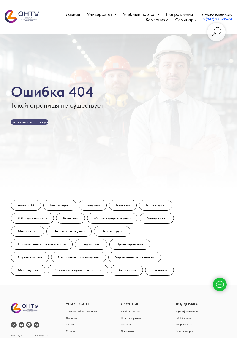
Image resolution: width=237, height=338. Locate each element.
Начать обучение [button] (131, 318)
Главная (72, 14)
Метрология (27, 231)
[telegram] (36, 325)
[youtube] (21, 325)
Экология (159, 270)
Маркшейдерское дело (112, 218)
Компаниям (157, 19)
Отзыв (70, 331)
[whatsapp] (29, 325)
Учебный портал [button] (139, 14)
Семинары (185, 19)
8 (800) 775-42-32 (187, 311)
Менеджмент (157, 218)
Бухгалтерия (60, 205)
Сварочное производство (78, 257)
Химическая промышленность (77, 270)
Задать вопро (184, 331)
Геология (123, 205)
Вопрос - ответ (184, 324)
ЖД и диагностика (32, 218)
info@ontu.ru (183, 318)
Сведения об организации (81, 311)
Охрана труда (112, 231)
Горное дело (155, 205)
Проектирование (129, 244)
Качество (70, 218)
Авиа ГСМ (26, 205)
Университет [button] (100, 14)
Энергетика (126, 270)
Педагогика (91, 244)
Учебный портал (130, 311)
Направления (179, 14)
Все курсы (127, 324)
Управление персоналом (134, 257)
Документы (127, 331)
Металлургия (28, 270)
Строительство (30, 257)
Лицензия (71, 318)
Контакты (71, 324)
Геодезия (93, 205)
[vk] (14, 325)
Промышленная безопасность (42, 244)
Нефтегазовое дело (69, 231)
